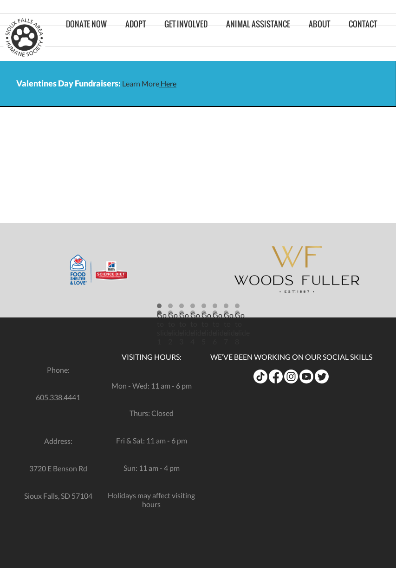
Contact (363, 37)
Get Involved (186, 37)
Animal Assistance (258, 37)
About (319, 37)
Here (167, 83)
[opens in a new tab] (99, 269)
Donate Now (86, 37)
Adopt (135, 37)
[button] (159, 309)
